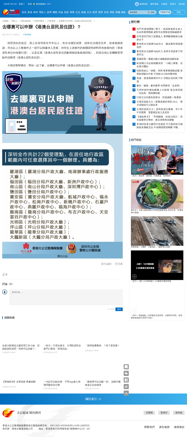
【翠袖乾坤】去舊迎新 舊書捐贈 (19, 381)
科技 (106, 12)
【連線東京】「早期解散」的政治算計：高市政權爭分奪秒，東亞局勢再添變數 (160, 118)
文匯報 (164, 4)
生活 (89, 12)
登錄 (179, 12)
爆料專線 (154, 4)
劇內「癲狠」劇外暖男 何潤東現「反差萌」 (159, 85)
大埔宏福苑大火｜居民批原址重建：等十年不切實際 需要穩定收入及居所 (160, 111)
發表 (119, 309)
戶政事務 (51, 21)
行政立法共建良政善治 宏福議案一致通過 (159, 97)
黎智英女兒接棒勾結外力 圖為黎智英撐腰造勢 (160, 45)
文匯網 (5, 21)
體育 (100, 12)
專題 (112, 12)
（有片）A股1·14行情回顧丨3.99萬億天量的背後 (151, 281)
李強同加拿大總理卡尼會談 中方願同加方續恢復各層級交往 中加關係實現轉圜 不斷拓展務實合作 (160, 126)
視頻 (66, 12)
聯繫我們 (149, 427)
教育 (95, 12)
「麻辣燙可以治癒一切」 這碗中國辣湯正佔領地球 (103, 383)
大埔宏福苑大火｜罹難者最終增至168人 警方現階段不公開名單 (160, 103)
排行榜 (135, 21)
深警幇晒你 (39, 21)
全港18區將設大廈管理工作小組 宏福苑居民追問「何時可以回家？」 (21, 347)
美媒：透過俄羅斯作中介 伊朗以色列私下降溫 (160, 80)
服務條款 (179, 427)
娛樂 (83, 12)
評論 (60, 12)
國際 (55, 12)
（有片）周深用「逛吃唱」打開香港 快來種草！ (152, 176)
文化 (78, 12)
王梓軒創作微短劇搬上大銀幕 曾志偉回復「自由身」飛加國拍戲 (160, 91)
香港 (29, 12)
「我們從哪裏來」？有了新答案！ (102, 345)
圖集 (123, 12)
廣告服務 (164, 427)
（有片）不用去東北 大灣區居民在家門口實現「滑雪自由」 (62, 347)
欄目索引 (93, 399)
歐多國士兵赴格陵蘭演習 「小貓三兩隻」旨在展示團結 (160, 65)
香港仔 (173, 4)
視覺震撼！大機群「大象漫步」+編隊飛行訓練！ (151, 247)
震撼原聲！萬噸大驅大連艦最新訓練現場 (158, 59)
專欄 (117, 12)
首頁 (24, 12)
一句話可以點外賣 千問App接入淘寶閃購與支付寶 (62, 383)
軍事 (72, 12)
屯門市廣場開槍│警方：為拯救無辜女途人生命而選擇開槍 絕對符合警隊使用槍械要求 (160, 30)
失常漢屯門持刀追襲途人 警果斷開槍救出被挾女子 (160, 38)
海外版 (182, 4)
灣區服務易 (26, 21)
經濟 (49, 12)
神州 (35, 12)
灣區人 (42, 12)
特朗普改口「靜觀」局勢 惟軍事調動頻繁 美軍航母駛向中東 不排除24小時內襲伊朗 (160, 72)
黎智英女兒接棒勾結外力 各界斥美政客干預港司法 (160, 53)
